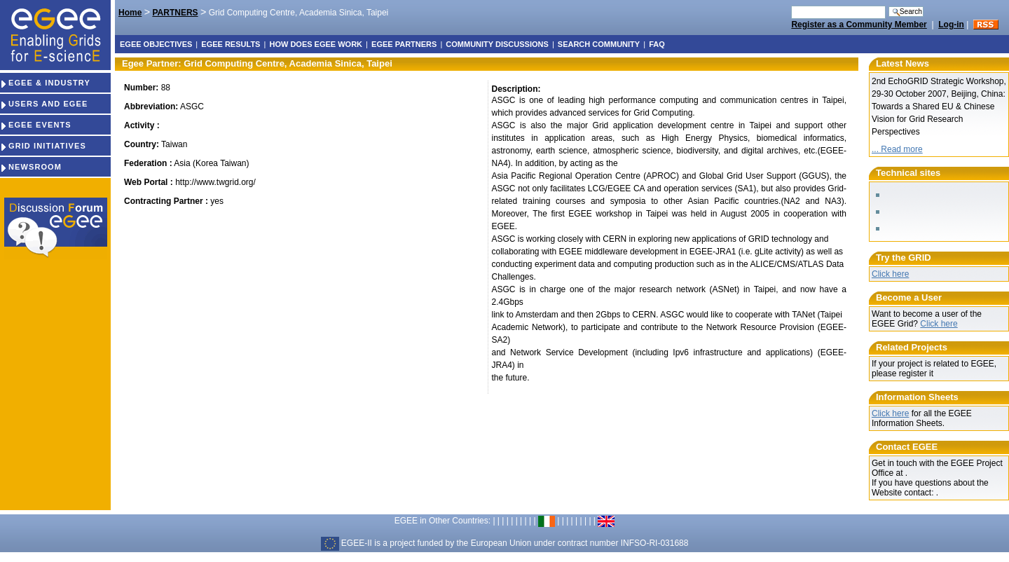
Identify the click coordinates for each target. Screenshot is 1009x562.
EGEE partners (404, 44)
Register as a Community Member (858, 24)
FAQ (657, 44)
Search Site (790, 5)
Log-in (951, 24)
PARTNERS (175, 13)
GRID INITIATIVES (43, 146)
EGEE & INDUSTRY (45, 82)
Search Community (599, 44)
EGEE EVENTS (35, 125)
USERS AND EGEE (44, 104)
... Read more (897, 149)
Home (130, 13)
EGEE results (230, 44)
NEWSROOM (31, 167)
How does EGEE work (315, 44)
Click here (890, 274)
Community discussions (497, 44)
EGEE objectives (156, 44)
